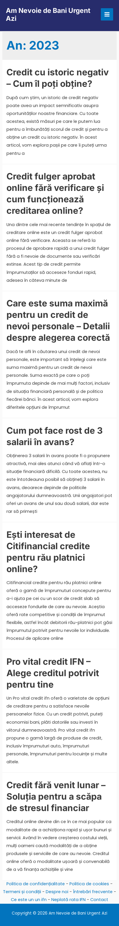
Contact (99, 900)
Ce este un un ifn (29, 900)
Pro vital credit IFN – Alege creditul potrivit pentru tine (52, 673)
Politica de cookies (89, 884)
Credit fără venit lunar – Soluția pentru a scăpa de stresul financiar (56, 796)
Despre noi (57, 892)
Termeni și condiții (22, 892)
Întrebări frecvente (93, 892)
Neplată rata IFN (68, 900)
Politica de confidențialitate (35, 884)
